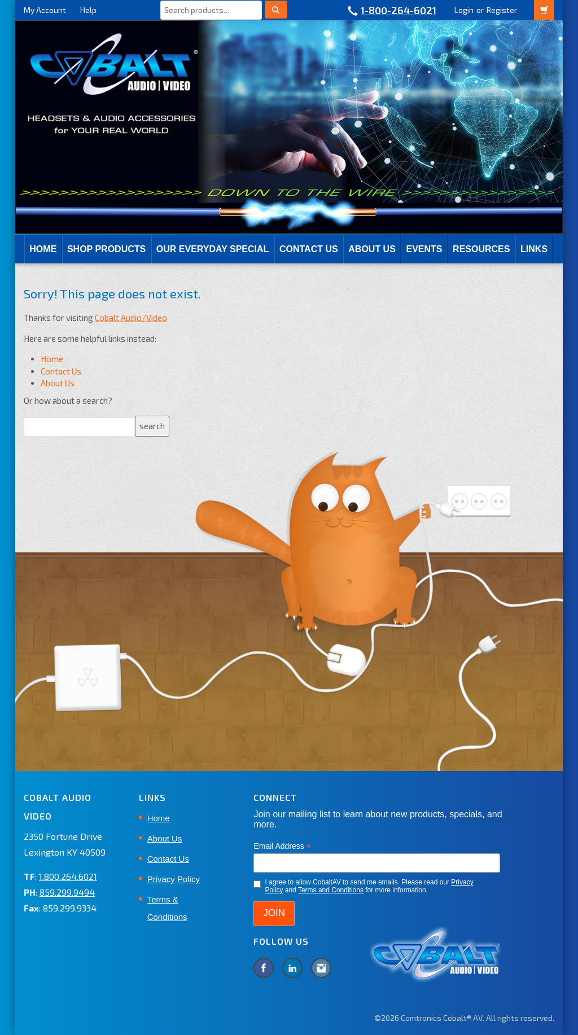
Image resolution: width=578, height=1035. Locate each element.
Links (534, 249)
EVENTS (424, 249)
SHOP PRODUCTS (106, 249)
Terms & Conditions (167, 908)
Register (502, 10)
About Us (372, 249)
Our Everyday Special (212, 249)
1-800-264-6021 (398, 10)
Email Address (282, 846)
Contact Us (308, 249)
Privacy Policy (173, 879)
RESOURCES (481, 249)
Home (42, 249)
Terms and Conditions (331, 890)
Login (464, 10)
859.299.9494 (67, 892)
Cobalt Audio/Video (131, 317)
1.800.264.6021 (68, 876)
